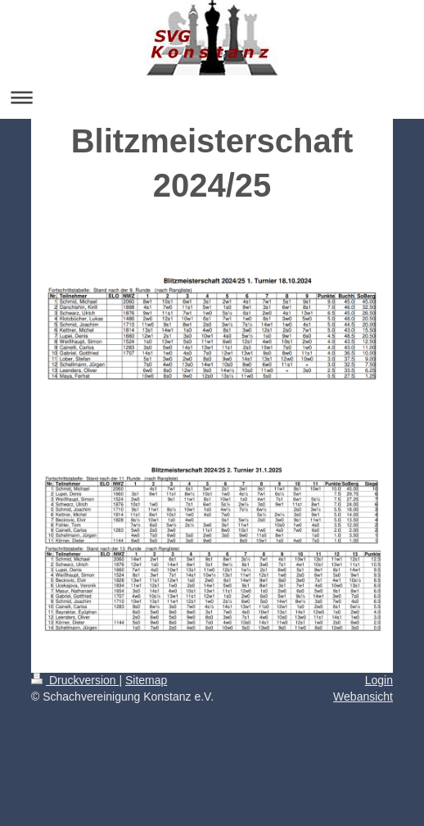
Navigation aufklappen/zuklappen (212, 97)
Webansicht (363, 696)
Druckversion (75, 680)
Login (379, 680)
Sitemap (146, 680)
